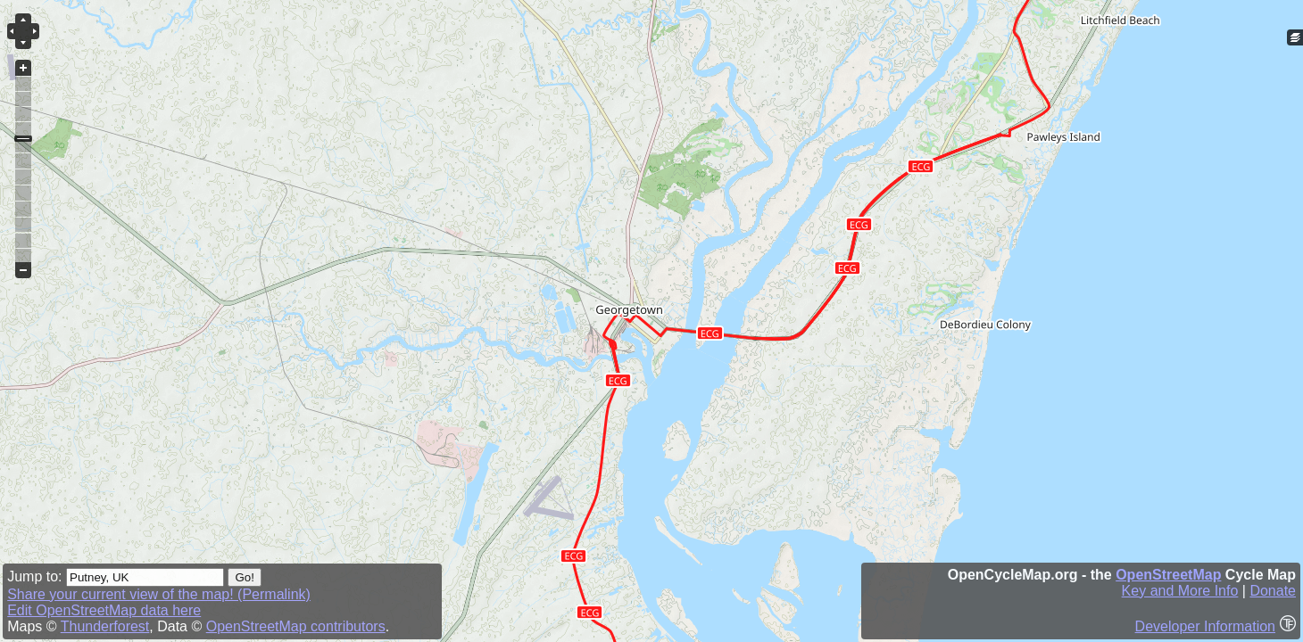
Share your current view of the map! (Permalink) (159, 594)
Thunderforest (105, 626)
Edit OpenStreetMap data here (104, 610)
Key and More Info (1180, 590)
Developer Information (1205, 626)
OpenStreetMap (1168, 574)
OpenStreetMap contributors (296, 626)
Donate (1272, 590)
